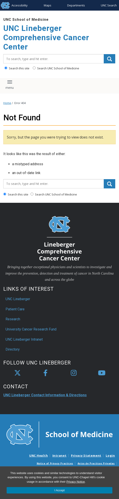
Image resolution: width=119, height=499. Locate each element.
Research (13, 319)
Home (7, 103)
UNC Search (109, 5)
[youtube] (101, 373)
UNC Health (38, 455)
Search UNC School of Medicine (56, 68)
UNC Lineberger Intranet (24, 339)
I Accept (59, 490)
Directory (13, 349)
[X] (17, 373)
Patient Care (15, 309)
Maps (47, 5)
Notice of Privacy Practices (55, 463)
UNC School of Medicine (26, 19)
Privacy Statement (86, 455)
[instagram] (73, 373)
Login (110, 455)
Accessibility (20, 5)
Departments (76, 5)
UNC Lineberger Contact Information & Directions (45, 395)
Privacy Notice (75, 481)
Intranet (59, 455)
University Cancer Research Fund (31, 329)
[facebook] (45, 373)
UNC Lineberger (18, 299)
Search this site (16, 68)
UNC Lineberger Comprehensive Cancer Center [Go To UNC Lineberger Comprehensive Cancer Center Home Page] (46, 37)
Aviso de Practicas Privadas (96, 463)
